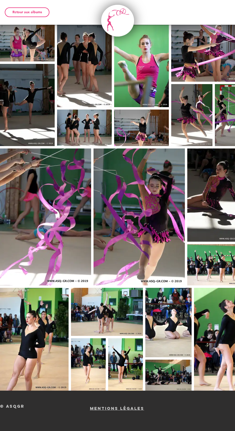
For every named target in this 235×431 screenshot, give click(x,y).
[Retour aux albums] (27, 12)
